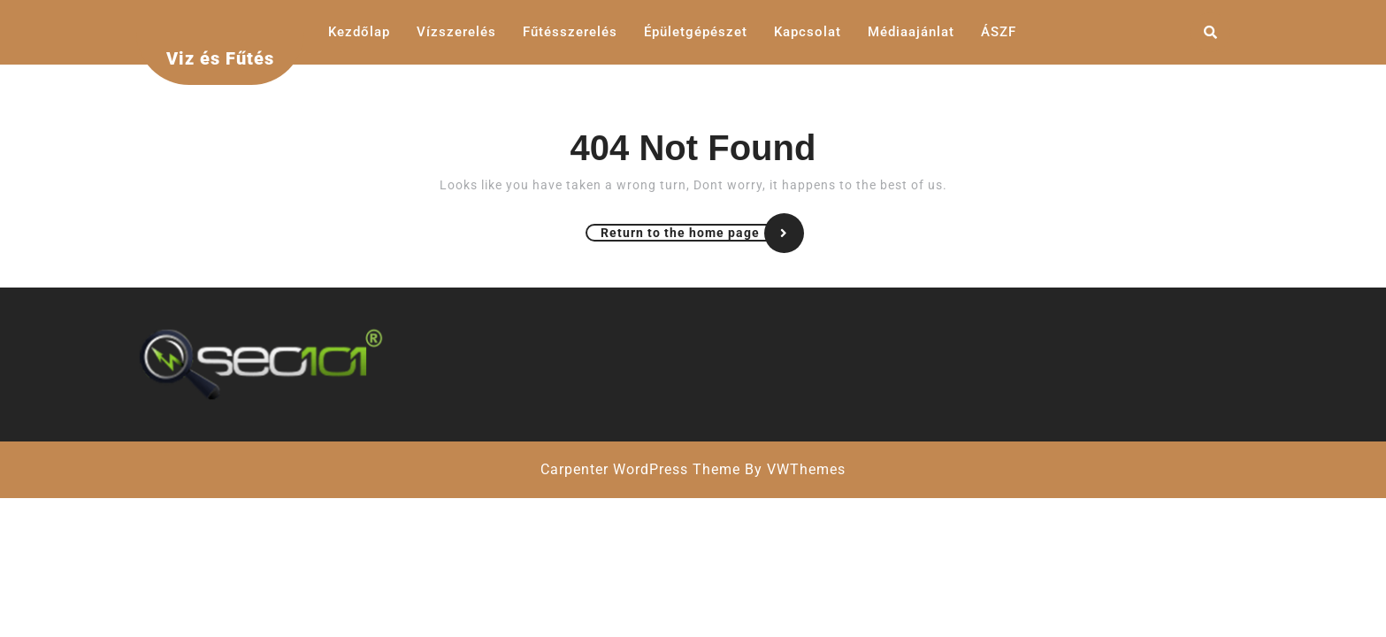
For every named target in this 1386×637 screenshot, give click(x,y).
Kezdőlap (359, 32)
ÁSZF (998, 32)
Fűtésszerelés (570, 32)
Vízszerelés (456, 32)
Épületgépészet (695, 32)
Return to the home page (701, 233)
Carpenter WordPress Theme (640, 469)
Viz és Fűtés (220, 58)
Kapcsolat (807, 32)
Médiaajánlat (911, 32)
